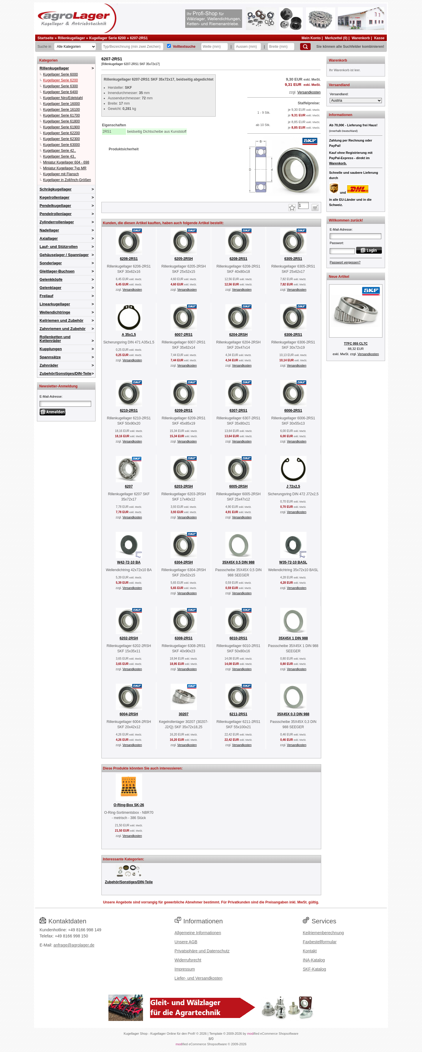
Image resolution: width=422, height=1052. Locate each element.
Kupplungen (51, 349)
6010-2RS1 (238, 638)
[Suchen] (305, 46)
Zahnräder (49, 365)
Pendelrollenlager (56, 214)
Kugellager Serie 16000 (61, 104)
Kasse (379, 38)
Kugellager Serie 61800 (61, 121)
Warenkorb (361, 38)
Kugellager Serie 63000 (61, 145)
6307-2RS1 (238, 410)
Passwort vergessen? (345, 262)
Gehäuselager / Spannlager (64, 255)
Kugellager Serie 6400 (60, 92)
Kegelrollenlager (54, 197)
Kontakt (309, 951)
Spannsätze (50, 357)
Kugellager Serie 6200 (107, 38)
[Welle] (214, 46)
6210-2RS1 (129, 410)
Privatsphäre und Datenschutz (202, 951)
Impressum (185, 969)
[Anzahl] (303, 205)
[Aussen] (247, 46)
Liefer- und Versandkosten (198, 978)
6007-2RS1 (184, 335)
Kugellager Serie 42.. (59, 151)
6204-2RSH (238, 335)
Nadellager (49, 230)
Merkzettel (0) (336, 38)
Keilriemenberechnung (323, 932)
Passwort (336, 243)
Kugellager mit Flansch (61, 174)
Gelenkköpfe (51, 279)
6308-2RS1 (184, 638)
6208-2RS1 (238, 259)
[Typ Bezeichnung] (132, 46)
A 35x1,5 (129, 335)
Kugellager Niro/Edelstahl (63, 98)
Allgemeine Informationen (198, 932)
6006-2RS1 (293, 410)
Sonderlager (51, 263)
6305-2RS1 (293, 259)
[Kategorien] (75, 46)
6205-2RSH (183, 259)
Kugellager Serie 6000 (60, 74)
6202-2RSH (129, 638)
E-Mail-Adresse (51, 396)
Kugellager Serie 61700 (61, 115)
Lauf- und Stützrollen (59, 246)
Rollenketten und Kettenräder (55, 339)
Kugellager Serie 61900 (61, 127)
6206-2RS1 (129, 259)
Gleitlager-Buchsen (57, 271)
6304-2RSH (183, 562)
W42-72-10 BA (128, 562)
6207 (129, 486)
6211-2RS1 (238, 714)
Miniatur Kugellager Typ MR (64, 168)
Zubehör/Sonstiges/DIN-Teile (65, 373)
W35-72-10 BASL (293, 562)
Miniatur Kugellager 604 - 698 (66, 162)
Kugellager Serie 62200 (61, 133)
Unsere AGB (186, 941)
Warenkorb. (338, 163)
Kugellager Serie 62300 (61, 139)
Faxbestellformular (319, 941)
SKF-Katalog (314, 969)
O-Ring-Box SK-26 (128, 805)
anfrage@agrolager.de (73, 945)
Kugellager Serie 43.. (59, 156)
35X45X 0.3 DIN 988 (293, 714)
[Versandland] (356, 100)
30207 (183, 714)
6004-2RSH (129, 714)
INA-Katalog (314, 960)
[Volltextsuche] (169, 46)
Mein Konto (311, 38)
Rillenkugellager (71, 38)
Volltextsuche (184, 47)
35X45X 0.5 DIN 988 (238, 562)
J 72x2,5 (293, 486)
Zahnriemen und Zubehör (63, 328)
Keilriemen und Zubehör (62, 320)
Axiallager (49, 238)
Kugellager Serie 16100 (61, 110)
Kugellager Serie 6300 (60, 86)
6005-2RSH (238, 486)
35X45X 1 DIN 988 (293, 638)
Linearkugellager (55, 304)
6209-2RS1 (184, 410)
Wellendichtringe (55, 312)
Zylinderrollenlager (57, 222)
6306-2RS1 (293, 335)
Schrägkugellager (56, 189)
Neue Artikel (339, 277)
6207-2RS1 (139, 38)
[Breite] (281, 46)
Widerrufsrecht (188, 960)
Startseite (46, 38)
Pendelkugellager (55, 205)
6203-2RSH (183, 486)
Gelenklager (50, 287)
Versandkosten (309, 92)
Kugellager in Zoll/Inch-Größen (67, 180)
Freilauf (46, 296)
